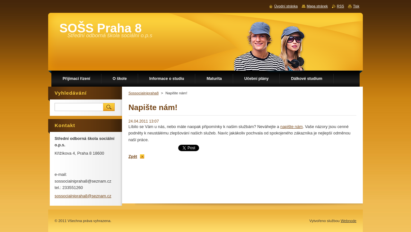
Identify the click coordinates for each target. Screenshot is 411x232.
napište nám (291, 126)
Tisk (356, 6)
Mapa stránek (317, 6)
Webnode (348, 221)
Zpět (132, 156)
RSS (340, 6)
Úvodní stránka (286, 6)
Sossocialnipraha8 (143, 93)
